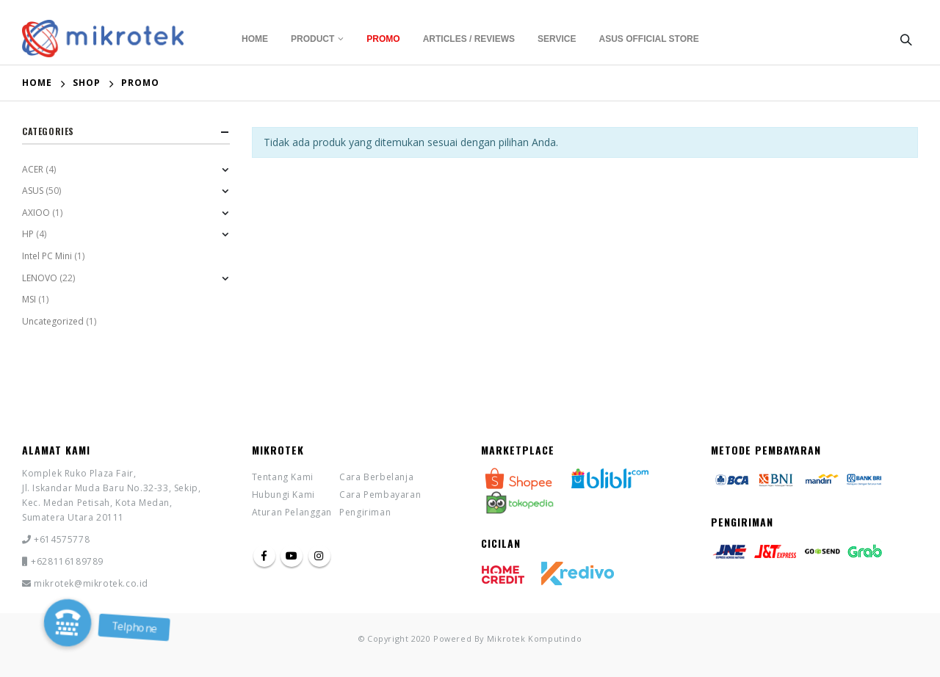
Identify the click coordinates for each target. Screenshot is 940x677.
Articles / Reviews (469, 39)
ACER (32, 169)
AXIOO (36, 212)
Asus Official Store (649, 39)
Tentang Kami (283, 477)
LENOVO (39, 278)
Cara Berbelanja (376, 477)
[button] (67, 622)
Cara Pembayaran (380, 494)
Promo (383, 39)
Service (557, 39)
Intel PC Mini (47, 256)
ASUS (32, 190)
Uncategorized (53, 321)
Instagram (319, 556)
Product (312, 39)
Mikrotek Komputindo (534, 638)
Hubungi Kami (283, 494)
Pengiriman (365, 512)
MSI (29, 299)
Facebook (264, 556)
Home (255, 39)
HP (28, 234)
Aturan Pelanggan (292, 512)
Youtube (292, 556)
